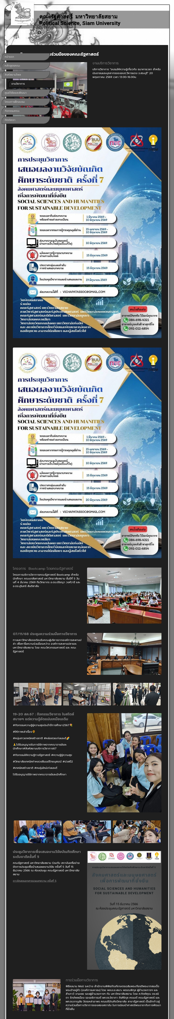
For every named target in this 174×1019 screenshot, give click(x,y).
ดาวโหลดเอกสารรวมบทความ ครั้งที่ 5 (82, 691)
